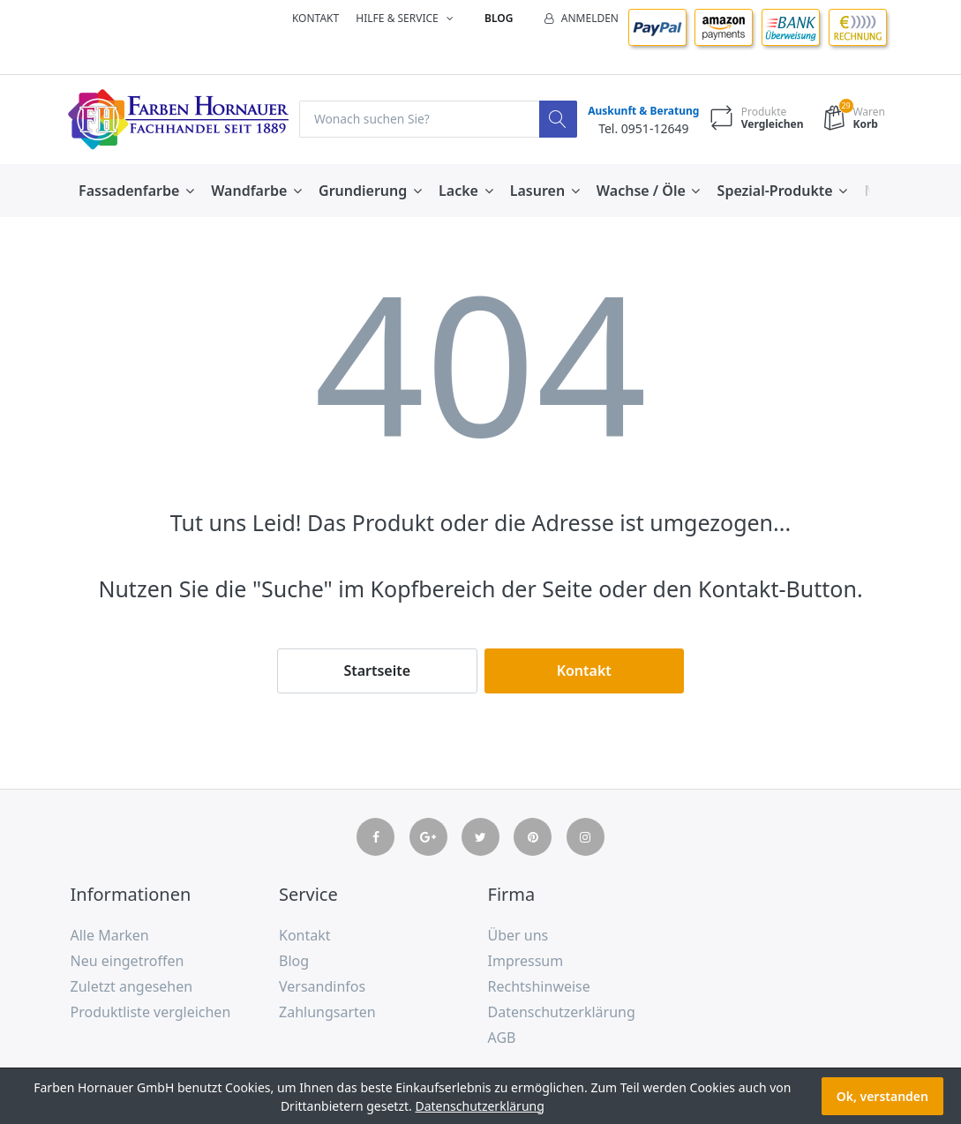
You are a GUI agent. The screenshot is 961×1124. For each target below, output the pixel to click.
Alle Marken (110, 936)
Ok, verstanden (882, 1096)
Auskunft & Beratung (641, 111)
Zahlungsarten (327, 1012)
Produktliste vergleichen (151, 1012)
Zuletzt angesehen (132, 986)
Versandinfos (322, 986)
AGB (502, 1037)
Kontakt (315, 18)
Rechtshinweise (539, 986)
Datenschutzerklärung (561, 1012)
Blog (498, 18)
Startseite (376, 670)
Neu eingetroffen (127, 961)
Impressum (526, 961)
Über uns (518, 936)
